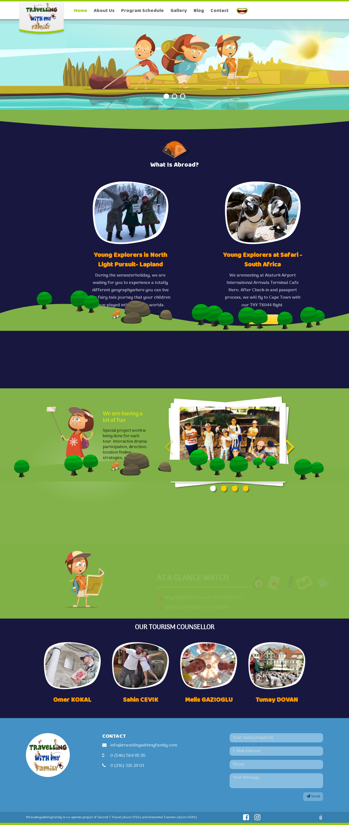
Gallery (178, 10)
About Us (104, 10)
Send (313, 796)
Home (80, 10)
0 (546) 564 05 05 (128, 755)
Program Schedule (142, 10)
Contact (219, 10)
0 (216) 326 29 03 (127, 765)
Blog (199, 10)
